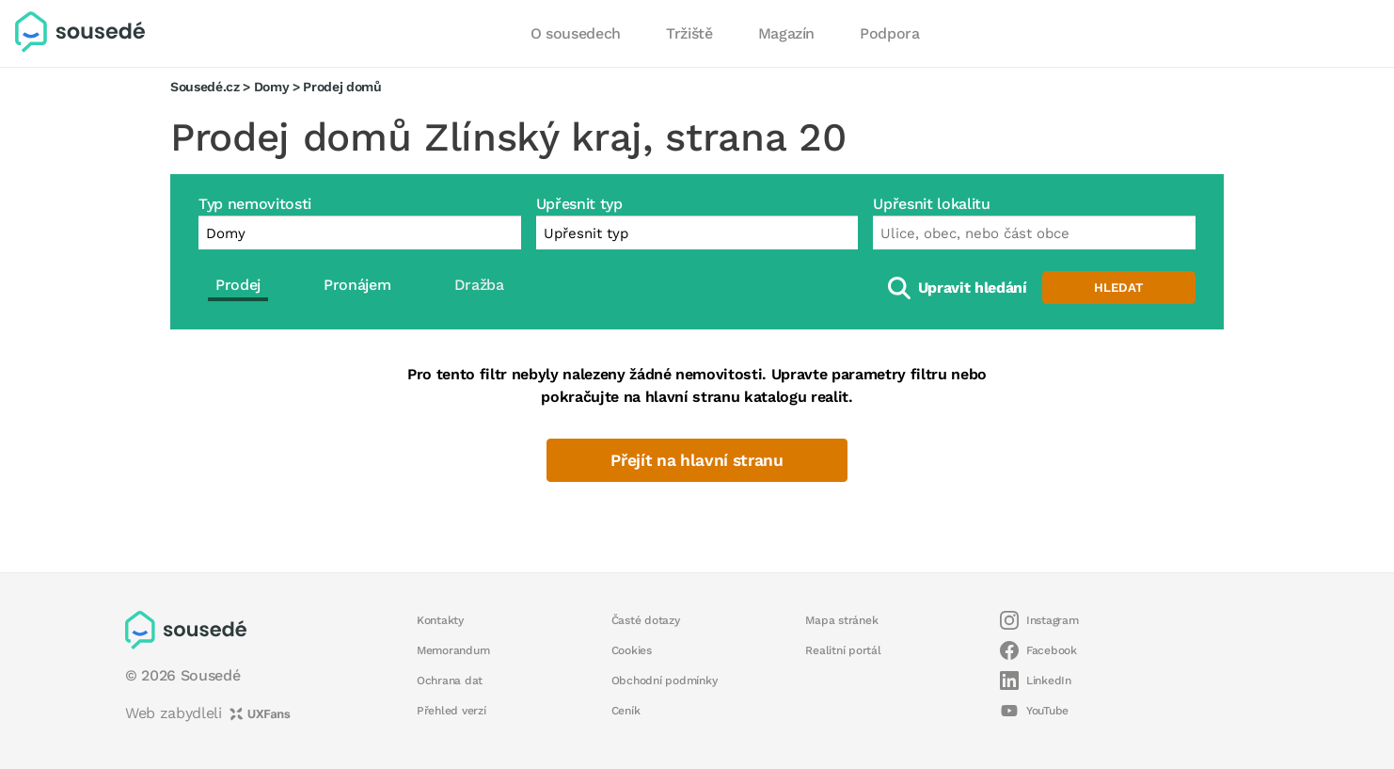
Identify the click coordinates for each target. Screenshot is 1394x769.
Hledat (1118, 287)
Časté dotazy (645, 620)
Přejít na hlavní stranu (696, 460)
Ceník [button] (626, 710)
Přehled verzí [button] (451, 710)
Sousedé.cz (205, 86)
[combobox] (1034, 232)
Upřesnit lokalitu (931, 204)
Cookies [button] (631, 650)
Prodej (238, 285)
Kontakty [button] (440, 620)
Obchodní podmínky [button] (664, 680)
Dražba (479, 285)
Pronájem (357, 285)
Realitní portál (842, 650)
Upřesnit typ (579, 204)
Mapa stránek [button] (841, 620)
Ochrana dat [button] (450, 680)
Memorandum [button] (453, 650)
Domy (272, 86)
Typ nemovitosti (254, 204)
